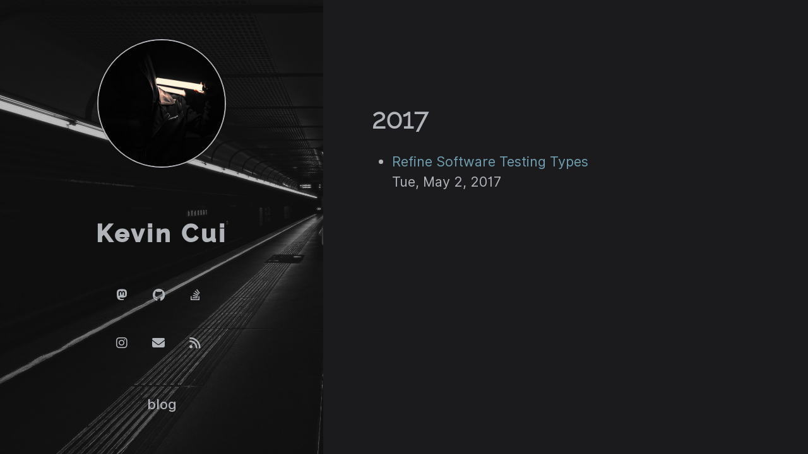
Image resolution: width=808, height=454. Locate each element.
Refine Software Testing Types (490, 161)
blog (162, 404)
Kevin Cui (161, 233)
